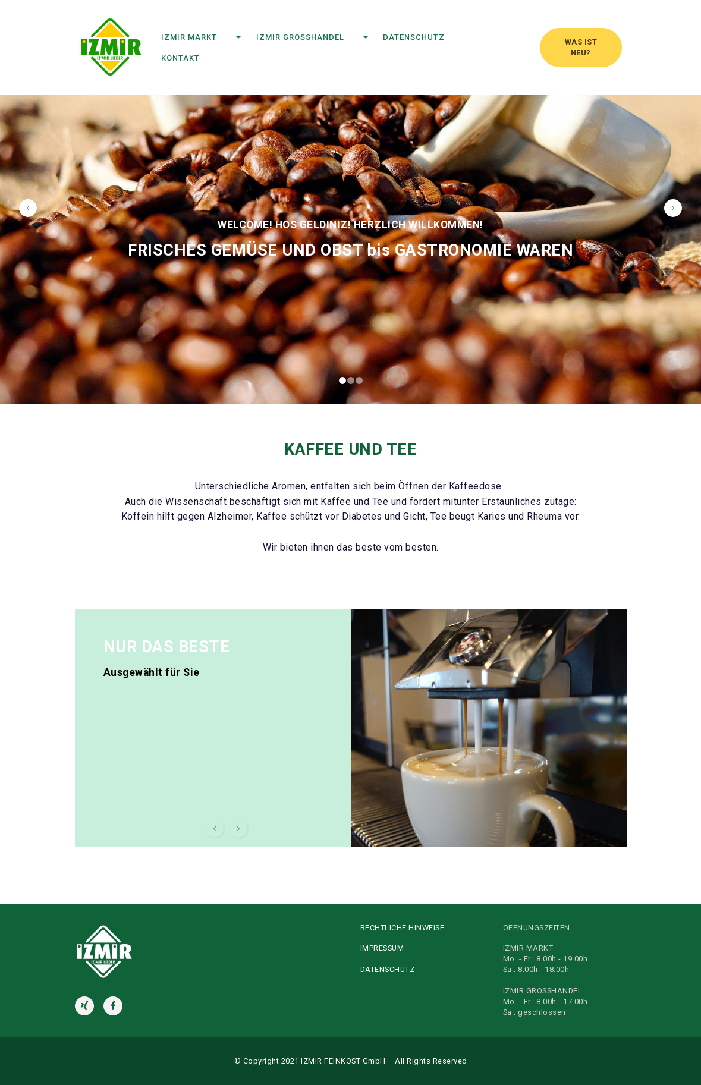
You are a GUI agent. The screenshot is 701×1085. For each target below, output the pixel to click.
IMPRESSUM (382, 948)
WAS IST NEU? (581, 47)
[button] (28, 208)
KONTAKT (206, 58)
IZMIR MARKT (197, 37)
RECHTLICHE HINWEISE (402, 927)
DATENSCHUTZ (423, 37)
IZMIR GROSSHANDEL (308, 37)
